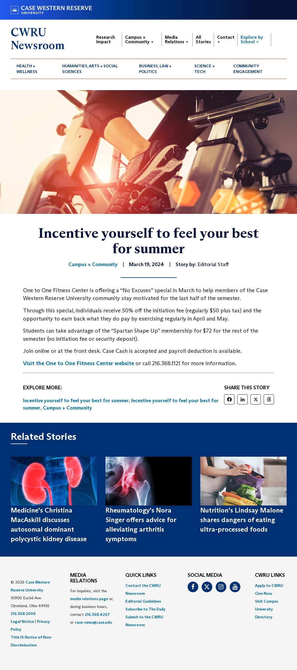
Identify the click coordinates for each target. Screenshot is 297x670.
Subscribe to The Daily (145, 609)
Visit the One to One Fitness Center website (78, 363)
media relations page (89, 598)
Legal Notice (22, 621)
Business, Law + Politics (155, 68)
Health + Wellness (27, 68)
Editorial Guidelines (143, 601)
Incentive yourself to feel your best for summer (76, 400)
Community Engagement (248, 68)
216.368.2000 (23, 613)
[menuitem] (34, 69)
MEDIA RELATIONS (83, 578)
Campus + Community (139, 39)
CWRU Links (270, 575)
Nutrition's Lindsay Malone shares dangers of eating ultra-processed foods (241, 520)
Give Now (263, 593)
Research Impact (105, 39)
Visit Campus (266, 601)
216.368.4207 (97, 614)
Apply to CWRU (269, 585)
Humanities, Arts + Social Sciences (90, 68)
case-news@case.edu (93, 622)
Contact (225, 39)
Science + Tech (204, 68)
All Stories (203, 39)
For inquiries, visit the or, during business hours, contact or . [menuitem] (92, 606)
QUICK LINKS (140, 575)
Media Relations (176, 39)
